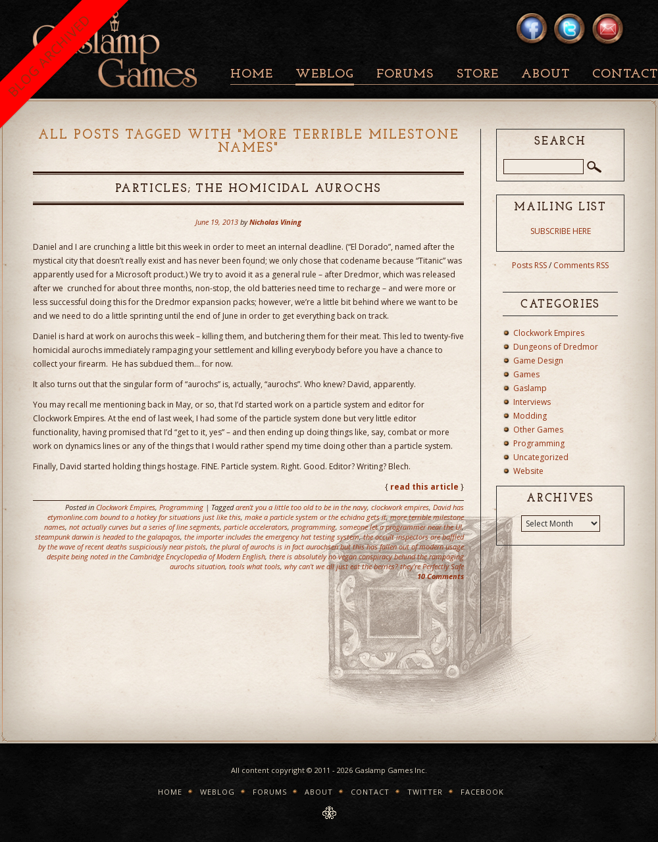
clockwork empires (400, 507)
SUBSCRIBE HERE (560, 231)
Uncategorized (541, 457)
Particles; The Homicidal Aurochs (248, 189)
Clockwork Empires (125, 507)
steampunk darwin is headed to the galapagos (107, 537)
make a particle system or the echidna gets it (315, 517)
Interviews (532, 402)
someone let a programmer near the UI (401, 527)
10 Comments (440, 576)
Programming (181, 507)
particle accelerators (256, 527)
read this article (424, 486)
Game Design (538, 360)
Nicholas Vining (275, 222)
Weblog (324, 74)
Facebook (482, 792)
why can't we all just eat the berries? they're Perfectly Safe (374, 566)
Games (526, 374)
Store (478, 74)
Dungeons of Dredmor (555, 346)
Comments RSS (581, 265)
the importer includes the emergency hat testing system (271, 537)
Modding (530, 415)
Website (528, 471)
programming (313, 527)
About (545, 74)
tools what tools (254, 566)
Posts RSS (529, 265)
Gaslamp (530, 388)
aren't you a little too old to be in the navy (301, 507)
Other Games (538, 429)
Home (251, 74)
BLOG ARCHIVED (49, 56)
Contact (370, 792)
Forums (405, 74)
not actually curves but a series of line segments (144, 527)
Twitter (425, 792)
